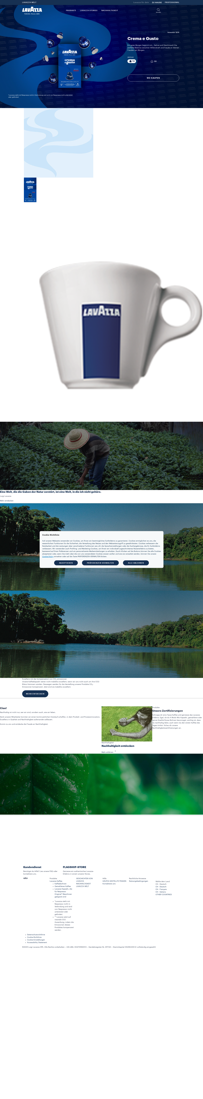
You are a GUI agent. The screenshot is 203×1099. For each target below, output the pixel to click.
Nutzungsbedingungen (138, 881)
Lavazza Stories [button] (88, 10)
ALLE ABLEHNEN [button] (136, 563)
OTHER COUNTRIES (164, 894)
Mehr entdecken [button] (7, 501)
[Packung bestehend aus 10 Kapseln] (131, 61)
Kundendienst (32, 867)
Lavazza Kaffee (56, 881)
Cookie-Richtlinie (34, 937)
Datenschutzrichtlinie (36, 935)
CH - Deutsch (161, 887)
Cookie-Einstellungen (36, 940)
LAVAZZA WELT (29, 2)
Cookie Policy (48, 556)
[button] (158, 10)
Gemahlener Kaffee (63, 886)
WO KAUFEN (153, 78)
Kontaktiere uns (109, 884)
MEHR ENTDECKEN (35, 694)
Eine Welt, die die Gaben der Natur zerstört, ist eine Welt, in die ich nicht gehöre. (50, 492)
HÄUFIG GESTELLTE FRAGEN (114, 881)
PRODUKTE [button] (71, 10)
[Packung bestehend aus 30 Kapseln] (153, 61)
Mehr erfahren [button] (109, 752)
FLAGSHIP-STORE (74, 867)
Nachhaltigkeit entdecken (118, 746)
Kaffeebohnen (61, 884)
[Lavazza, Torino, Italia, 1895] (32, 11)
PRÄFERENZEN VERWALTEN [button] (100, 563)
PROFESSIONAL (172, 2)
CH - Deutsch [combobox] (161, 884)
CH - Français (161, 889)
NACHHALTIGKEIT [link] (109, 10)
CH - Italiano (161, 892)
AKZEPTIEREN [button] (66, 563)
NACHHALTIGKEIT (83, 884)
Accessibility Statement (37, 942)
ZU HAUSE (157, 2)
